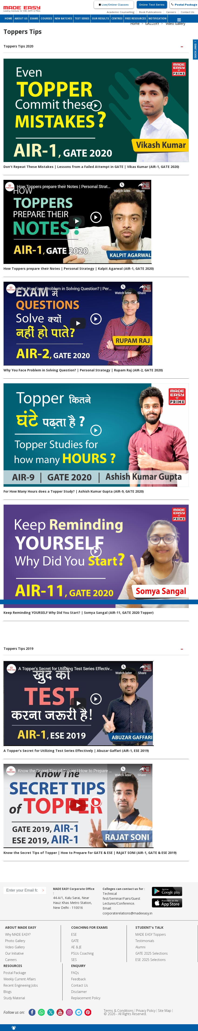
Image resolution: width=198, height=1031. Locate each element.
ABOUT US (21, 18)
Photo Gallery (15, 941)
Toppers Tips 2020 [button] (93, 46)
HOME (8, 18)
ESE (74, 934)
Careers (171, 12)
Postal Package (14, 973)
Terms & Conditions (119, 1010)
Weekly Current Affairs (19, 979)
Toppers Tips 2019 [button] (93, 648)
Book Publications (150, 12)
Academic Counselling (120, 12)
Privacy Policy (145, 1010)
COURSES (46, 18)
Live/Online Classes (114, 4)
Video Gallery (15, 947)
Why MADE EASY (17, 934)
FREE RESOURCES (135, 18)
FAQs (75, 973)
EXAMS (34, 18)
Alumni (140, 947)
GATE (75, 941)
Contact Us (187, 12)
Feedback (78, 979)
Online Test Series (151, 4)
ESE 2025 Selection (149, 959)
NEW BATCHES (63, 18)
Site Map (164, 1010)
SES (74, 959)
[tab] (96, 46)
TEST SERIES (82, 18)
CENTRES (116, 18)
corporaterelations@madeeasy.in (127, 913)
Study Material (14, 998)
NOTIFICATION (157, 18)
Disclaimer (79, 991)
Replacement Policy (85, 998)
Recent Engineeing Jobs (20, 985)
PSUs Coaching (82, 953)
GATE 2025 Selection (150, 953)
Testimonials (144, 941)
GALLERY (152, 23)
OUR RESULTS (100, 18)
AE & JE (76, 947)
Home (135, 23)
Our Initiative (14, 953)
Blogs (7, 991)
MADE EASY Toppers (150, 934)
